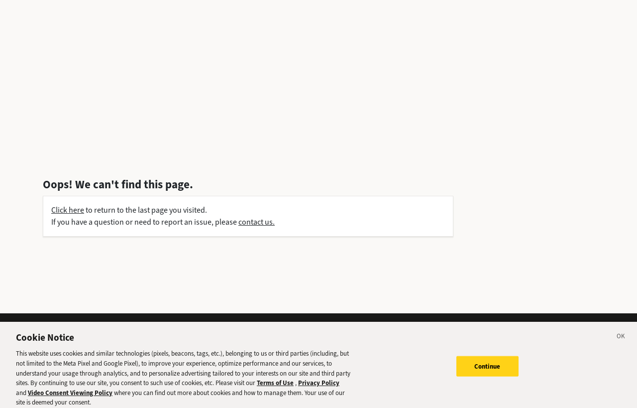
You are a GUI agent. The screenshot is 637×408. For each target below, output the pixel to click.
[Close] (621, 342)
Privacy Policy (318, 387)
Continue (487, 370)
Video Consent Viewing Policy (70, 397)
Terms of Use (275, 387)
